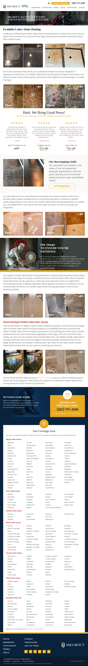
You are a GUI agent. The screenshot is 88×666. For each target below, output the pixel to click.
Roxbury (67, 536)
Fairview (10, 488)
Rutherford (67, 445)
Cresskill (10, 461)
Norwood (48, 453)
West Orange (68, 505)
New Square (30, 617)
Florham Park (12, 550)
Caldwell (10, 499)
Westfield (67, 584)
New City (29, 612)
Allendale (11, 442)
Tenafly (66, 458)
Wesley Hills (68, 620)
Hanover (29, 526)
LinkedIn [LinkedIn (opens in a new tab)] (44, 651)
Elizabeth (10, 589)
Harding (29, 528)
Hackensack (30, 453)
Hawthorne (30, 561)
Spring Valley (49, 622)
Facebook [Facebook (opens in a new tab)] (30, 651)
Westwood (67, 474)
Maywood (29, 482)
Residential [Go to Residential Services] (36, 7)
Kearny (28, 517)
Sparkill (47, 620)
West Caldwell (69, 502)
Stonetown (67, 556)
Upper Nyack (68, 614)
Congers (10, 614)
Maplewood (30, 505)
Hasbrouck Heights (32, 458)
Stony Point (49, 625)
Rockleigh (67, 442)
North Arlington (50, 448)
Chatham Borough (14, 534)
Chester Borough (13, 539)
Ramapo (48, 612)
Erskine (10, 572)
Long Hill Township (32, 539)
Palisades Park (50, 464)
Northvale (48, 450)
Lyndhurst (29, 477)
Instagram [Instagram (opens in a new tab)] (26, 651)
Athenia (10, 561)
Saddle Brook (68, 448)
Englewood (11, 480)
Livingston (29, 502)
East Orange (12, 505)
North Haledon (31, 569)
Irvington (29, 499)
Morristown (49, 534)
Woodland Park (69, 569)
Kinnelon (29, 534)
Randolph (67, 526)
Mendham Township (33, 547)
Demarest (11, 464)
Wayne (66, 564)
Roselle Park (49, 587)
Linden (28, 587)
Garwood (11, 594)
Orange (47, 505)
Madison (29, 542)
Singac (47, 572)
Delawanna (11, 569)
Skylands (48, 575)
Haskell (28, 559)
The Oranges (68, 497)
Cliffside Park (12, 456)
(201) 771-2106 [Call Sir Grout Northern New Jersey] (78, 3)
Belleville (10, 494)
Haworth (29, 461)
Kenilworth (29, 584)
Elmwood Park (12, 474)
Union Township (69, 581)
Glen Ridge (29, 497)
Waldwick (67, 466)
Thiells (66, 609)
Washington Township (71, 472)
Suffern (66, 601)
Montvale (29, 488)
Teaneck (67, 456)
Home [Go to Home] (6, 639)
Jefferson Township (32, 531)
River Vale (48, 485)
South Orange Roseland (53, 507)
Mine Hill (28, 550)
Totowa (66, 559)
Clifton (10, 567)
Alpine (9, 445)
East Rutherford (13, 469)
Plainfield (29, 594)
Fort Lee (29, 442)
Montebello (30, 606)
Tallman (67, 604)
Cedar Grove (12, 502)
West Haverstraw (69, 622)
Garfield (29, 448)
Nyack (28, 620)
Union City (48, 517)
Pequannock (49, 550)
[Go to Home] (16, 6)
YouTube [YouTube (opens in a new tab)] (39, 651)
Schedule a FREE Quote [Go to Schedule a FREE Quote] (60, 3)
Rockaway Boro (69, 531)
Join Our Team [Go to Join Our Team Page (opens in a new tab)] (31, 645)
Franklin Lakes (30, 445)
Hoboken (10, 519)
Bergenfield (11, 448)
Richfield (48, 564)
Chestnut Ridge (12, 609)
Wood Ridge (68, 477)
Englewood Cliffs (13, 482)
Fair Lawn (11, 485)
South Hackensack (70, 453)
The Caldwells (68, 494)
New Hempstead (31, 614)
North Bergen (30, 519)
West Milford (68, 567)
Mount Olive (49, 539)
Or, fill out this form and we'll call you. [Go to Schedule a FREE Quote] (67, 413)
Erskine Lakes (12, 575)
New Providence (31, 592)
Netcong (48, 544)
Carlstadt (11, 453)
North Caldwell (50, 499)
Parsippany (49, 547)
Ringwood (48, 567)
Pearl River (48, 604)
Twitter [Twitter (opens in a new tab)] (35, 651)
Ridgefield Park (50, 477)
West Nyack (68, 625)
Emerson (10, 477)
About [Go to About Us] (62, 7)
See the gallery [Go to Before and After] (62, 186)
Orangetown (30, 625)
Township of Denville (70, 539)
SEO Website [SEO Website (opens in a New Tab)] (73, 661)
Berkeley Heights (13, 581)
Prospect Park (50, 561)
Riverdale (67, 528)
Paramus (48, 466)
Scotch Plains (49, 589)
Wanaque (67, 561)
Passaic (28, 572)
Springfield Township (52, 592)
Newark (47, 497)
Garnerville (11, 617)
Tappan (67, 606)
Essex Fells (11, 507)
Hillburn (10, 625)
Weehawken (49, 519)
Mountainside (30, 589)
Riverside (48, 569)
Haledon (29, 556)
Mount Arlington (50, 536)
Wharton (67, 547)
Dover (9, 544)
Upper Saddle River (70, 464)
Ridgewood (49, 480)
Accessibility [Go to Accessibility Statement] (6, 661)
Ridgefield (48, 474)
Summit (47, 594)
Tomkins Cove (68, 612)
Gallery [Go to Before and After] (56, 7)
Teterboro (67, 461)
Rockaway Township (71, 534)
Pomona (48, 609)
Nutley (47, 502)
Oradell (47, 461)
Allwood (10, 559)
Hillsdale (29, 464)
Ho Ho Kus (29, 466)
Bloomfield (11, 497)
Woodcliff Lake (69, 480)
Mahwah (29, 480)
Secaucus (48, 514)
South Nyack (49, 617)
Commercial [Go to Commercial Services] (47, 7)
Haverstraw (11, 622)
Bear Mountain (12, 604)
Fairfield (29, 494)
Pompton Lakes (50, 559)
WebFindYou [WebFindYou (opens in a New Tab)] (81, 661)
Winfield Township (70, 587)
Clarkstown (11, 612)
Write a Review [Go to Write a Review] (49, 3)
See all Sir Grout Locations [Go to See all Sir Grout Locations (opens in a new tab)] (35, 629)
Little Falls (29, 567)
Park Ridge (48, 469)
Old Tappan (49, 458)
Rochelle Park (49, 488)
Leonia (28, 469)
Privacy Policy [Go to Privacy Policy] (16, 661)
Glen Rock (29, 450)
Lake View (29, 564)
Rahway (48, 581)
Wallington (67, 469)
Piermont (48, 606)
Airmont (10, 601)
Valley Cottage (69, 617)
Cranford (11, 587)
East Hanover (12, 547)
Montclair (48, 494)
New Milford (49, 445)
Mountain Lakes (50, 542)
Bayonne (10, 514)
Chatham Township (14, 536)
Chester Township (13, 542)
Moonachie (49, 442)
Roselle (47, 584)
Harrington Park (31, 456)
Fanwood (11, 592)
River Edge (48, 482)
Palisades (48, 601)
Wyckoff (67, 482)
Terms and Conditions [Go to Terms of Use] (28, 661)
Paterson (29, 575)
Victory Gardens (69, 542)
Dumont (10, 466)
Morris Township (50, 531)
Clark (9, 584)
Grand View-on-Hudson (15, 620)
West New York (69, 514)
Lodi (27, 474)
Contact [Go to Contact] (81, 7)
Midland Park (30, 485)
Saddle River (68, 450)
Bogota (10, 450)
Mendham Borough (32, 544)
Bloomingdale (12, 564)
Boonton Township (13, 528)
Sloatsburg (49, 614)
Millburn (28, 507)
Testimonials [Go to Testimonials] (72, 7)
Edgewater (11, 472)
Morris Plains (49, 528)
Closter (10, 458)
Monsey (28, 604)
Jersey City (29, 514)
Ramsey (48, 472)
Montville (48, 526)
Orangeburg (30, 622)
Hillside (28, 581)
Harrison (10, 517)
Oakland (48, 456)
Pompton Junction (51, 556)
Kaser (28, 601)
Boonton (10, 526)
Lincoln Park (30, 536)
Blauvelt (10, 606)
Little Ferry (29, 472)
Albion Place (11, 556)
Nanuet (28, 609)
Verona (66, 499)
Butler (9, 531)
